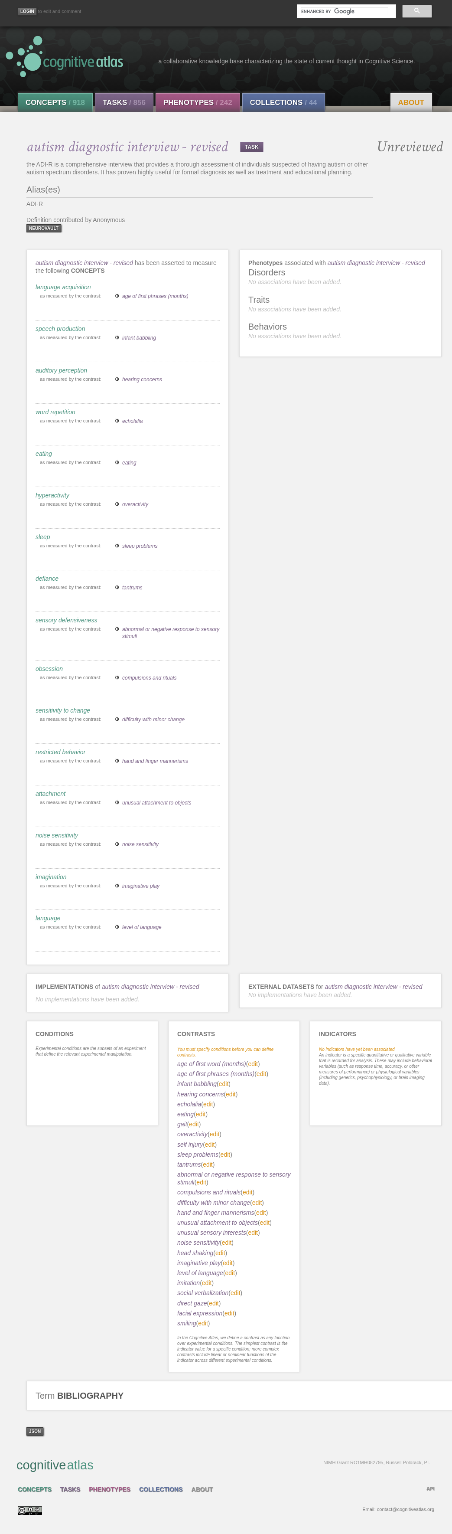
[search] (344, 11)
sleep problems (139, 546)
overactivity (135, 504)
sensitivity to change (63, 710)
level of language (142, 927)
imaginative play (140, 886)
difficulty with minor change (153, 719)
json (35, 1431)
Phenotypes (197, 102)
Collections (283, 102)
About (411, 102)
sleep (43, 536)
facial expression (199, 1313)
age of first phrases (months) (155, 296)
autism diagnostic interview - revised (84, 262)
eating (44, 453)
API (430, 1488)
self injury (190, 1144)
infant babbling (139, 338)
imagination (51, 876)
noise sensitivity (57, 835)
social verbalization (202, 1292)
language (48, 918)
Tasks (124, 102)
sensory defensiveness (66, 620)
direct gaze (192, 1303)
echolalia (132, 421)
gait (182, 1124)
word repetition (55, 412)
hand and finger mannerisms (155, 761)
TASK (252, 147)
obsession (49, 668)
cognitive (223, 1464)
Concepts (55, 102)
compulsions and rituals (149, 678)
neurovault (44, 228)
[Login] (27, 11)
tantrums (132, 588)
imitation (188, 1282)
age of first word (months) (211, 1063)
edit (253, 1063)
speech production (60, 328)
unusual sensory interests (211, 1232)
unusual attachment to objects (156, 803)
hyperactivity (52, 495)
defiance (47, 578)
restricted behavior (60, 752)
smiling (186, 1323)
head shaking (195, 1252)
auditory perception (61, 370)
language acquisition (63, 287)
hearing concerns (142, 379)
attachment (50, 793)
